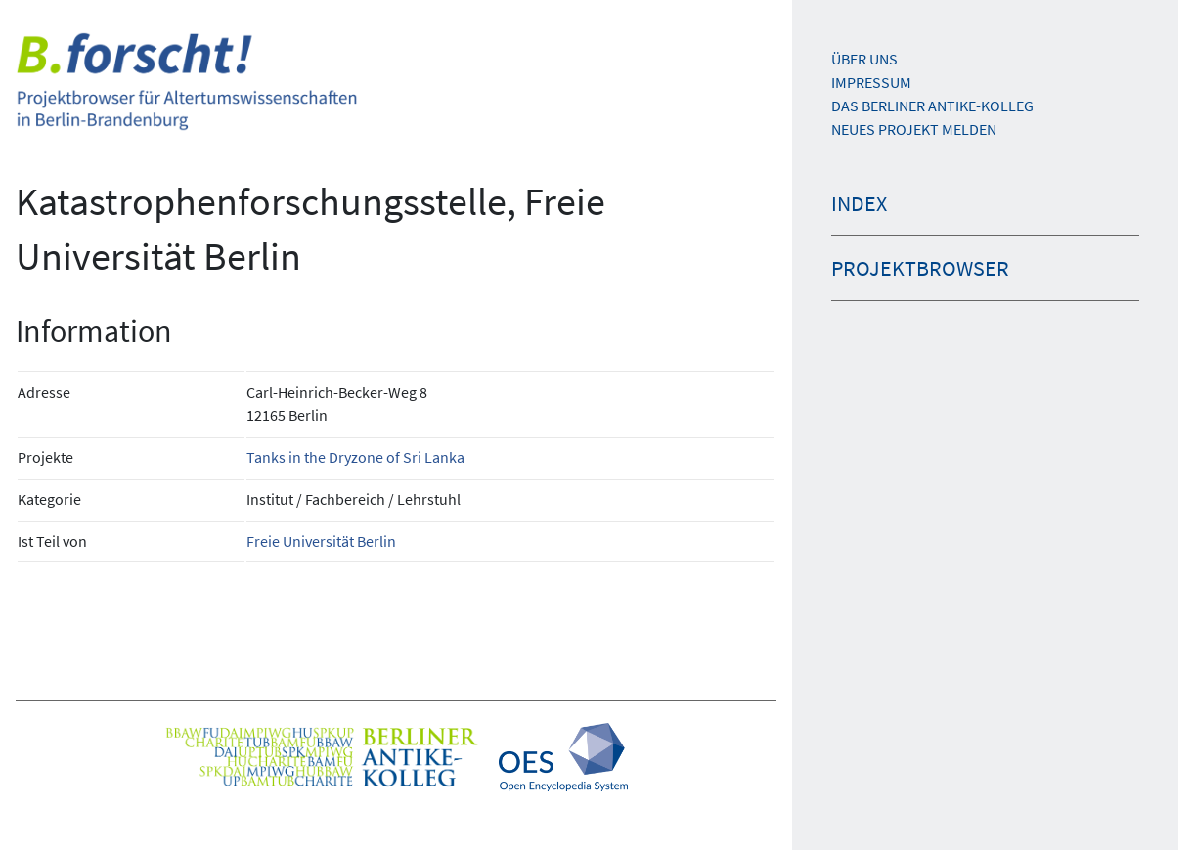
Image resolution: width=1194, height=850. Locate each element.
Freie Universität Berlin (321, 541)
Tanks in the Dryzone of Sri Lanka (355, 457)
